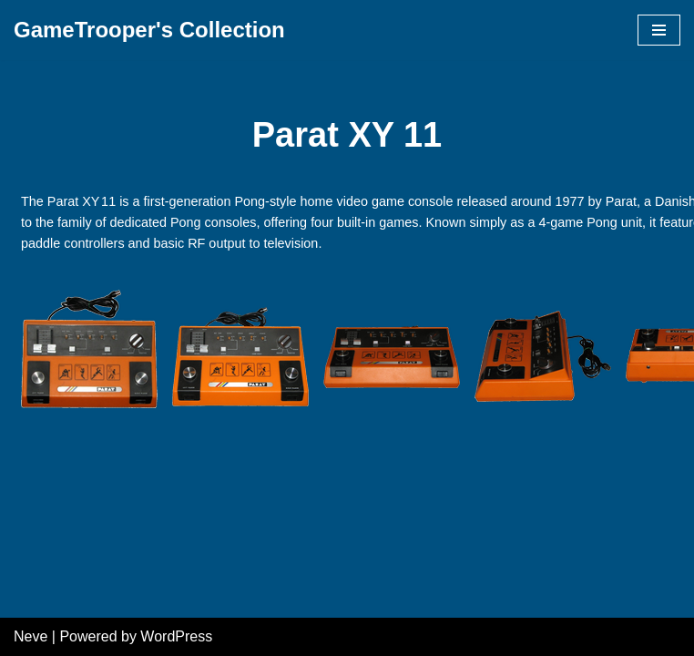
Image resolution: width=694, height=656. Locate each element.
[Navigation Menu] (659, 30)
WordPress (176, 636)
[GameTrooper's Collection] (149, 30)
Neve (30, 636)
